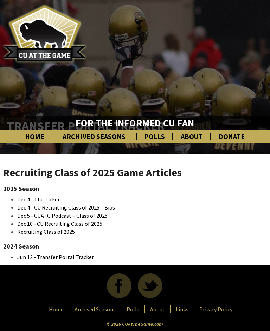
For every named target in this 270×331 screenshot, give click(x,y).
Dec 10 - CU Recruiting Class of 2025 (59, 223)
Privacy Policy (215, 309)
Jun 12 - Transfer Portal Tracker (55, 256)
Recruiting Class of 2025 (46, 231)
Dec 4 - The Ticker (38, 199)
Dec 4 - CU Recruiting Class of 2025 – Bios (66, 207)
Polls (154, 136)
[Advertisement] (189, 65)
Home (34, 136)
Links (182, 309)
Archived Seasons (94, 136)
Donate (232, 136)
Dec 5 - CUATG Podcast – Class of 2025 (62, 215)
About (191, 136)
